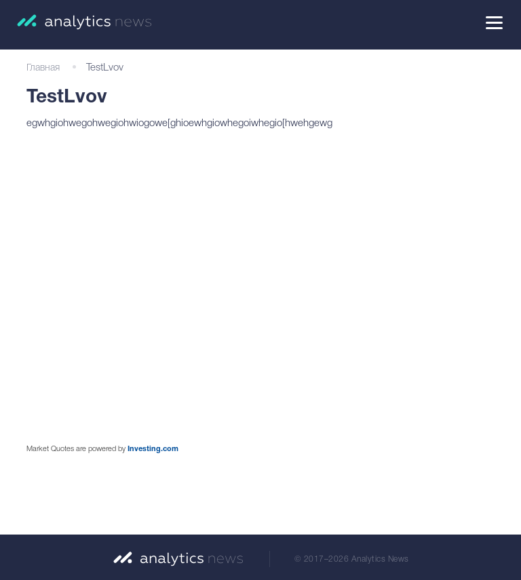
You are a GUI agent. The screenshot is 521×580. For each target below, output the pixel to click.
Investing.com (153, 449)
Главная (43, 68)
